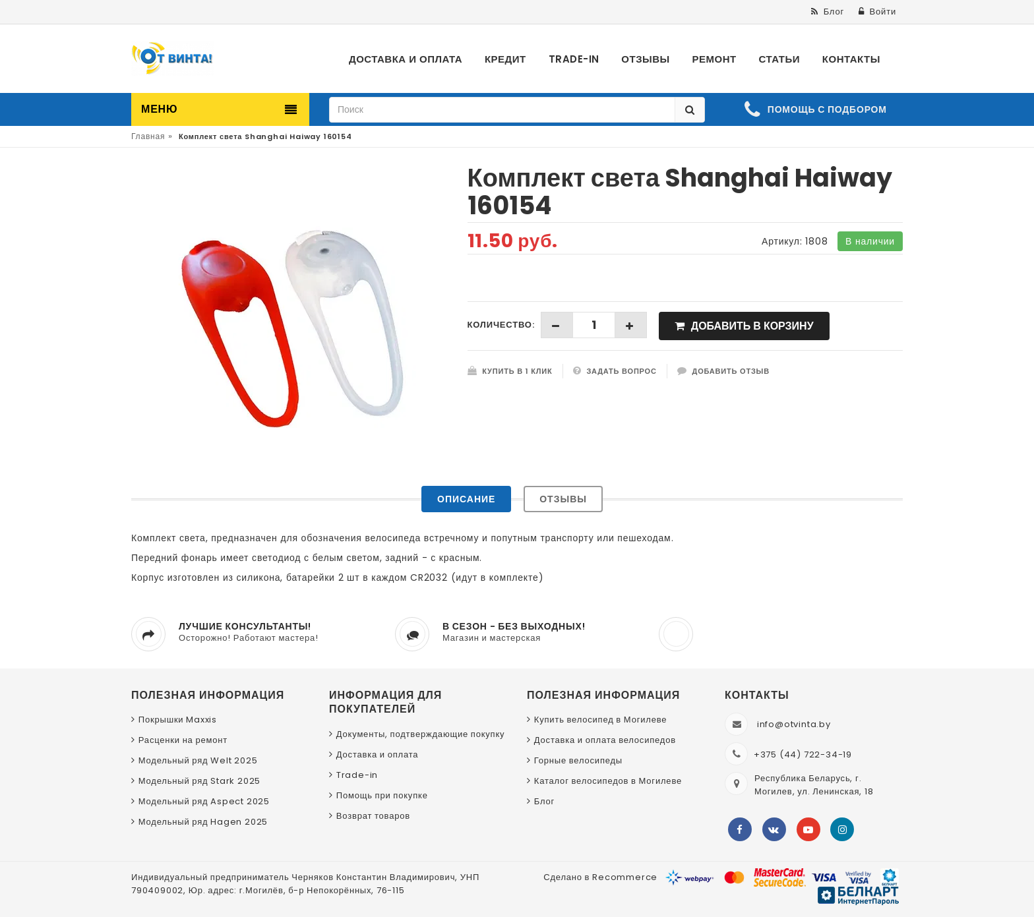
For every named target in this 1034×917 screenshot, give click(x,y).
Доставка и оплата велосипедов (605, 740)
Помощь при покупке (382, 795)
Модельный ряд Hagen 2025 (203, 821)
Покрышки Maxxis (177, 719)
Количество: (501, 324)
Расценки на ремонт (183, 740)
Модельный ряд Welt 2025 (198, 760)
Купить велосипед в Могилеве (600, 719)
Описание (466, 499)
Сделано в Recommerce (600, 877)
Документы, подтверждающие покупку (420, 734)
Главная (148, 136)
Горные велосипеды (578, 760)
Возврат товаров (373, 816)
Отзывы (563, 499)
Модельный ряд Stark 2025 (199, 781)
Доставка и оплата (377, 754)
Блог (544, 801)
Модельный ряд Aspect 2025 (204, 801)
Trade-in (357, 775)
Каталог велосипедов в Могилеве (608, 781)
